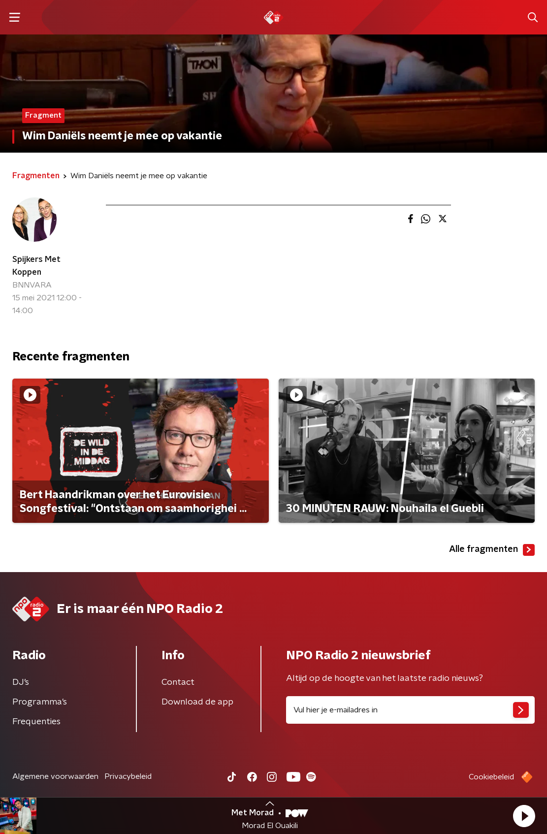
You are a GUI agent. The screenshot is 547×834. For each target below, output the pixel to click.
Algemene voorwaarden (55, 776)
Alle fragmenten (492, 550)
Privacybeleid (128, 776)
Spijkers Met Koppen (36, 266)
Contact (177, 682)
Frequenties (36, 721)
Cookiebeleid (491, 777)
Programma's (39, 702)
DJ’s (20, 682)
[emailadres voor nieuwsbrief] (410, 710)
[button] (524, 816)
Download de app (197, 702)
